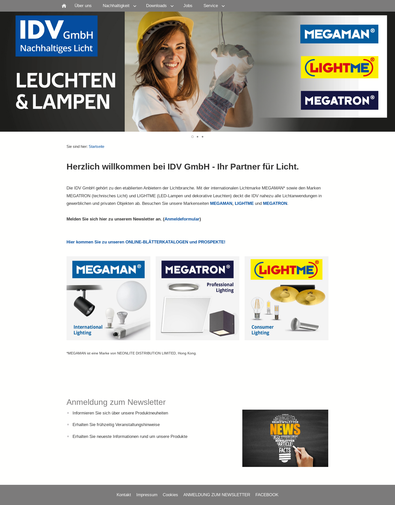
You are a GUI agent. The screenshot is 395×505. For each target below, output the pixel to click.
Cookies (170, 494)
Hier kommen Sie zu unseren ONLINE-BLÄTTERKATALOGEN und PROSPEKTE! (146, 242)
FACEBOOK (266, 494)
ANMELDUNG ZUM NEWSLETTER (216, 494)
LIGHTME (244, 203)
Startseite (96, 146)
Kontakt (124, 494)
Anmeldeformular (182, 219)
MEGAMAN (221, 203)
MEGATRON (275, 203)
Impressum (146, 494)
